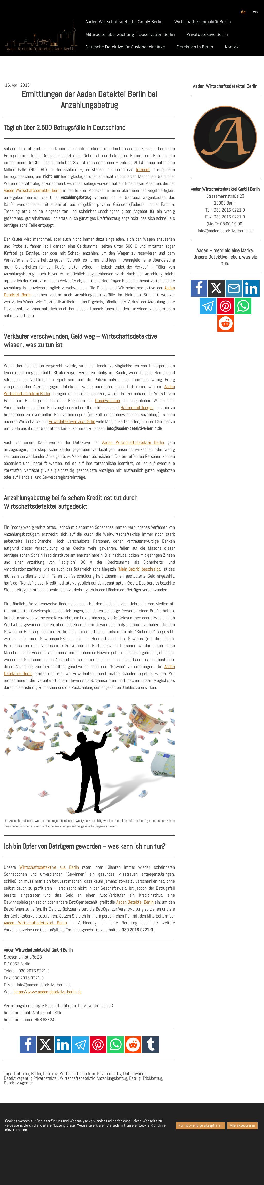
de (243, 12)
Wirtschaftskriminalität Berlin (202, 22)
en (255, 12)
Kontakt (232, 47)
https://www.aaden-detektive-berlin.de (48, 992)
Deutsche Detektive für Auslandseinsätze (125, 47)
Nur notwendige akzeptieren (200, 1125)
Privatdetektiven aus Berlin (72, 421)
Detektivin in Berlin (195, 47)
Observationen (107, 400)
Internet (143, 169)
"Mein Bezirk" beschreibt (138, 569)
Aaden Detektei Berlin (135, 902)
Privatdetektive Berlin (207, 34)
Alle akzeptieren (242, 1125)
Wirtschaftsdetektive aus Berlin (49, 867)
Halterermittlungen (137, 407)
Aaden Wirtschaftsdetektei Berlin (33, 190)
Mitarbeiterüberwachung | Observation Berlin (130, 34)
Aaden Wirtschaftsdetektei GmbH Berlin (124, 22)
